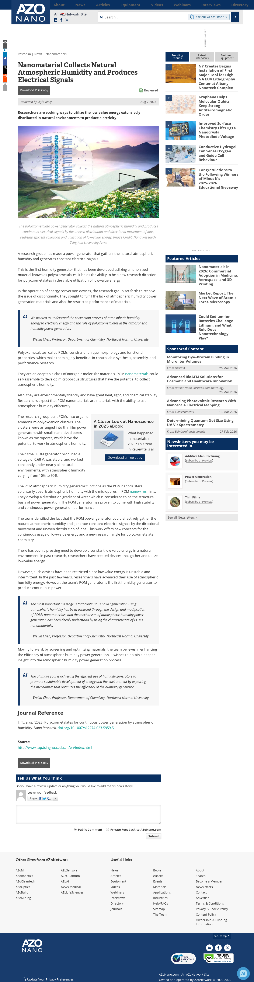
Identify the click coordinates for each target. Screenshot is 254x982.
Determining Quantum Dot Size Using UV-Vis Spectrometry (202, 400)
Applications (162, 892)
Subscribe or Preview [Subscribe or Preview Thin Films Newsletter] (199, 478)
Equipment (118, 881)
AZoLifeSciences (72, 892)
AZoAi (65, 881)
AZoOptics (23, 887)
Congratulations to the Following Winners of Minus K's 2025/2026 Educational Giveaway (217, 170)
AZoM (20, 870)
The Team (160, 914)
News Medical (71, 887)
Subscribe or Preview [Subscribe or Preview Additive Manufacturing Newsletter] (199, 437)
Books (157, 870)
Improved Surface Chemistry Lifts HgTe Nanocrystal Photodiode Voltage (218, 123)
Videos (115, 887)
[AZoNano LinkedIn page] (55, 20)
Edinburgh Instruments (190, 408)
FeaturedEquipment (227, 56)
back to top (222, 936)
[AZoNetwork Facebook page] (61, 20)
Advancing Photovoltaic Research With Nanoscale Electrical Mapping (198, 381)
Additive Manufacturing (202, 433)
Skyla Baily (45, 102)
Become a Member (209, 881)
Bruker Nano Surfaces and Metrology (199, 367)
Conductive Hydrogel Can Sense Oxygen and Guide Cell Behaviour (217, 145)
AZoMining (23, 898)
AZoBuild (22, 892)
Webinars (117, 892)
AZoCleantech (25, 881)
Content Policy (206, 914)
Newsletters (204, 887)
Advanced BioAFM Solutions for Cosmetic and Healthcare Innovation (200, 358)
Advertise (202, 898)
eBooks (158, 876)
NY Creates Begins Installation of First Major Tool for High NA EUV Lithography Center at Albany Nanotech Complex (218, 75)
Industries (160, 898)
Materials (160, 887)
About (200, 870)
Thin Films (192, 474)
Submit (153, 836)
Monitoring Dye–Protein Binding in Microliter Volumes (195, 340)
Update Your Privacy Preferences (48, 977)
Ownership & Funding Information (211, 922)
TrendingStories (177, 56)
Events (158, 881)
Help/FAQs (160, 903)
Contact (201, 892)
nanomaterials (137, 374)
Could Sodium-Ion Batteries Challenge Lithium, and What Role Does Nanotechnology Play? (218, 311)
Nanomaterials (56, 54)
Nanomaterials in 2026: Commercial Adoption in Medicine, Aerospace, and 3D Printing (218, 263)
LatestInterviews (202, 56)
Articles (116, 876)
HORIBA (180, 348)
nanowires (138, 491)
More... (233, 5)
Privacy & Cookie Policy (212, 909)
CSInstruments (184, 390)
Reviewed (151, 90)
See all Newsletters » (182, 494)
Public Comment (90, 830)
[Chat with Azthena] (243, 973)
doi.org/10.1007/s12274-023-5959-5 (86, 727)
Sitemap (159, 909)
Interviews (118, 898)
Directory (117, 903)
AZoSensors (69, 870)
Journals (116, 909)
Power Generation (198, 454)
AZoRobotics (24, 876)
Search (201, 876)
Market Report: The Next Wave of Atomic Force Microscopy (216, 285)
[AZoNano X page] (67, 20)
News (38, 54)
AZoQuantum (70, 876)
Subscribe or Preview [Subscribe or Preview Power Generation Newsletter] (199, 458)
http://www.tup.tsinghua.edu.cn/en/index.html (55, 747)
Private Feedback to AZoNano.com (135, 830)
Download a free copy (125, 457)
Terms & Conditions (210, 903)
